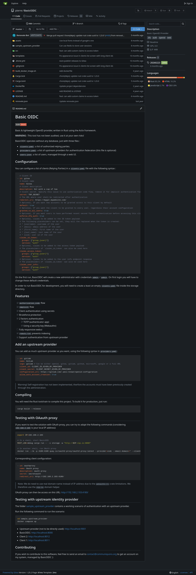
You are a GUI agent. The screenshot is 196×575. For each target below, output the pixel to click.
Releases (151, 57)
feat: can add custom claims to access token (78, 50)
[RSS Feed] (138, 10)
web (169, 37)
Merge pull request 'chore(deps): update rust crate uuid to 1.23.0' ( (76, 35)
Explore (14, 3)
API (191, 572)
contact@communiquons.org (102, 554)
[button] (30, 29)
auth (155, 37)
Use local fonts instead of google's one (76, 40)
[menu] (173, 572)
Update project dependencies (72, 86)
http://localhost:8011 (39, 540)
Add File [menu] (54, 29)
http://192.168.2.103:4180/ (74, 492)
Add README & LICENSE (70, 91)
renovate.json (22, 101)
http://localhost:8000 (42, 532)
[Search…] (183, 23)
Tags (122, 23)
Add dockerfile (65, 71)
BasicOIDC (30, 10)
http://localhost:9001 (75, 528)
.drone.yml (20, 61)
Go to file (40, 29)
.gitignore (20, 66)
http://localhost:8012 (39, 536)
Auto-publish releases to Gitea (72, 61)
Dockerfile (20, 86)
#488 (108, 35)
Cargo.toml (20, 81)
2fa (149, 37)
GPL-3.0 (152, 45)
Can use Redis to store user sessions (75, 45)
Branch (78, 23)
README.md (21, 96)
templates (20, 55)
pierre (18, 10)
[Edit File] (141, 108)
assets (18, 40)
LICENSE (19, 91)
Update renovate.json (69, 101)
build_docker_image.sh (26, 71)
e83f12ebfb (36, 35)
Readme (152, 42)
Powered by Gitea (10, 572)
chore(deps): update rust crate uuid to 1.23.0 (79, 76)
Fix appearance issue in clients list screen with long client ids (86, 55)
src (17, 50)
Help (24, 3)
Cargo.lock (20, 76)
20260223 (155, 62)
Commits (33, 23)
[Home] (5, 3)
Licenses (184, 572)
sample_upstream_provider (28, 45)
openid (162, 37)
